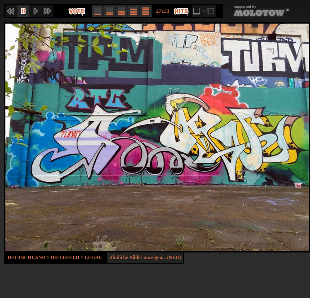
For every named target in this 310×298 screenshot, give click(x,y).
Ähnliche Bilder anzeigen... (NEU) (145, 257)
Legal (93, 257)
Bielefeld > (68, 257)
